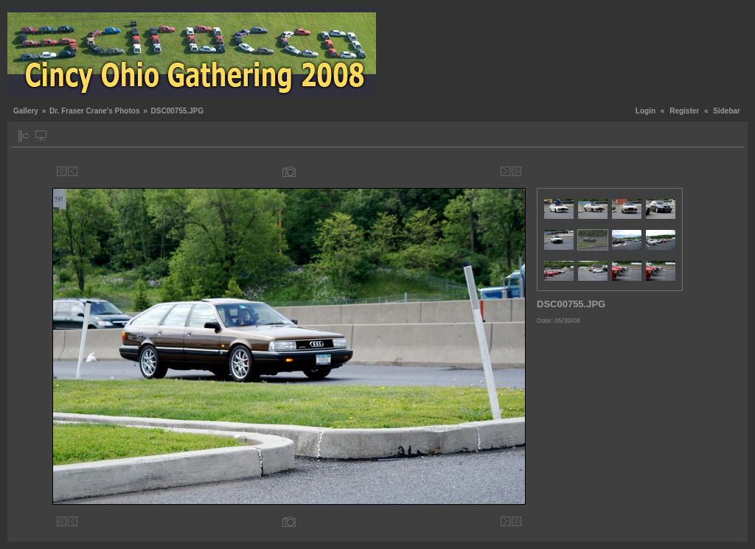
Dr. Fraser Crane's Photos (94, 111)
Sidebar (726, 111)
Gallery (25, 111)
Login (645, 111)
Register (684, 111)
